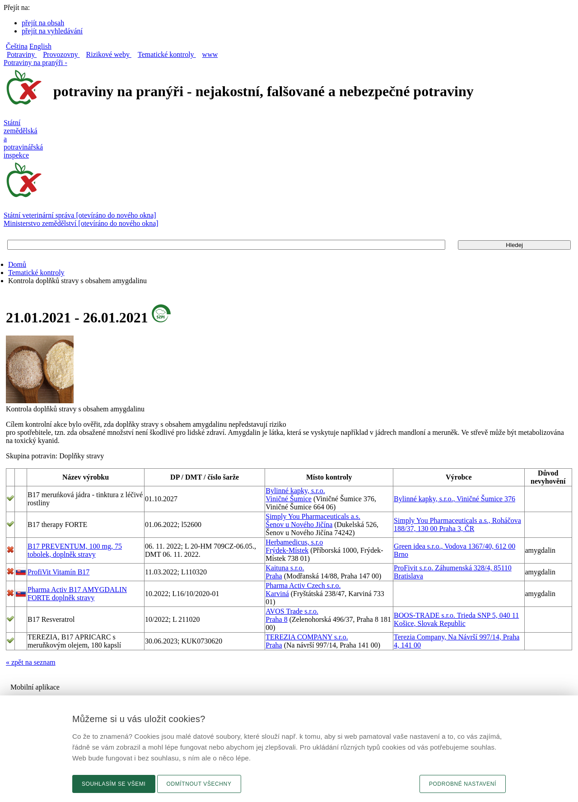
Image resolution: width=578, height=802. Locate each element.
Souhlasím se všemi (114, 784)
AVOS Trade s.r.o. (292, 611)
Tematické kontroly (36, 272)
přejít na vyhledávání (52, 31)
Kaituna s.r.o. (285, 568)
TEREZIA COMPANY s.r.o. (307, 637)
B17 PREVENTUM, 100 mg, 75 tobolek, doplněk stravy (75, 550)
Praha (274, 576)
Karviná (277, 593)
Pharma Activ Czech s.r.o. (303, 585)
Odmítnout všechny (199, 784)
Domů (17, 264)
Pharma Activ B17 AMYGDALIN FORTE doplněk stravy (77, 594)
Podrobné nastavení (462, 784)
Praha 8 (276, 619)
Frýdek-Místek (287, 550)
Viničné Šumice (289, 499)
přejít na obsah (43, 23)
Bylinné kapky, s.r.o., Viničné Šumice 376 (454, 499)
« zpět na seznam (31, 662)
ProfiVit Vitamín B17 (58, 572)
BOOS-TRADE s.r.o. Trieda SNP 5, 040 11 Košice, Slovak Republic (456, 619)
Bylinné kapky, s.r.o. (295, 490)
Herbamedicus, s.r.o (294, 542)
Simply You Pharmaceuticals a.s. (313, 516)
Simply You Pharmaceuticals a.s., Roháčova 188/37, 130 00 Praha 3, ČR (457, 524)
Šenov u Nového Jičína (299, 524)
